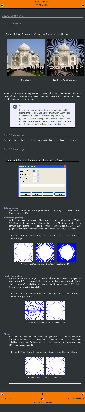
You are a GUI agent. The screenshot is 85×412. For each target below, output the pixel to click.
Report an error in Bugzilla (42, 402)
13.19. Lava (6, 398)
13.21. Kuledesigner (75, 398)
